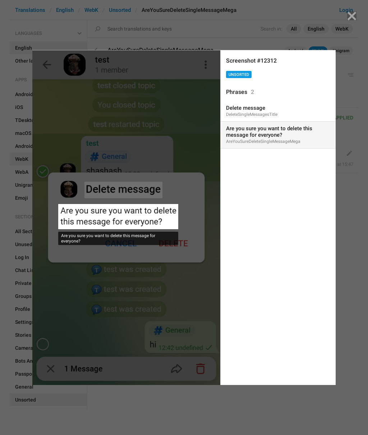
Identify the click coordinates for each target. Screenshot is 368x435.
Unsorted (239, 74)
